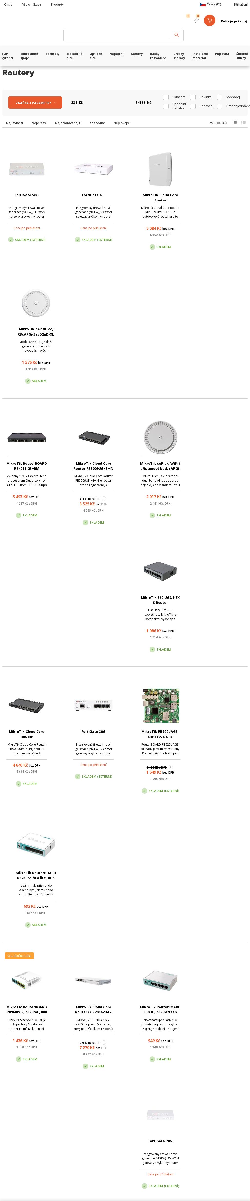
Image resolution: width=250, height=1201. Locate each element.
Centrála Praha (83, 1035)
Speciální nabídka (179, 106)
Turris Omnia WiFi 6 (92, 887)
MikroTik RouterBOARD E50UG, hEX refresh (158, 617)
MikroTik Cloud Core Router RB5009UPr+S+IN (26, 475)
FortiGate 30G (92, 470)
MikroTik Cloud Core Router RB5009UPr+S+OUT (158, 200)
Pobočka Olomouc (145, 1035)
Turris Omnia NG (25, 753)
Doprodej (206, 106)
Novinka (206, 97)
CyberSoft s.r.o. (75, 1107)
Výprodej (233, 97)
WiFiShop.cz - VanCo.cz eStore (30, 21)
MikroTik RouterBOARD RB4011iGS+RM (26, 334)
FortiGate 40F (92, 195)
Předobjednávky (235, 106)
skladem (178, 97)
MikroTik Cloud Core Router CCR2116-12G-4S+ (224, 758)
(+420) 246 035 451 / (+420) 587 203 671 (148, 1010)
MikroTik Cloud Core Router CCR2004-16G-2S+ (92, 617)
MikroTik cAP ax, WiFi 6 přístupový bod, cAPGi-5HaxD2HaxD (158, 334)
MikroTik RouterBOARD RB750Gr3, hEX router (158, 758)
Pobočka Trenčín (203, 1035)
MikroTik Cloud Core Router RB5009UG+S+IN (92, 334)
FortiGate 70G (224, 612)
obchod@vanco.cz (214, 1010)
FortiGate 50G (26, 195)
